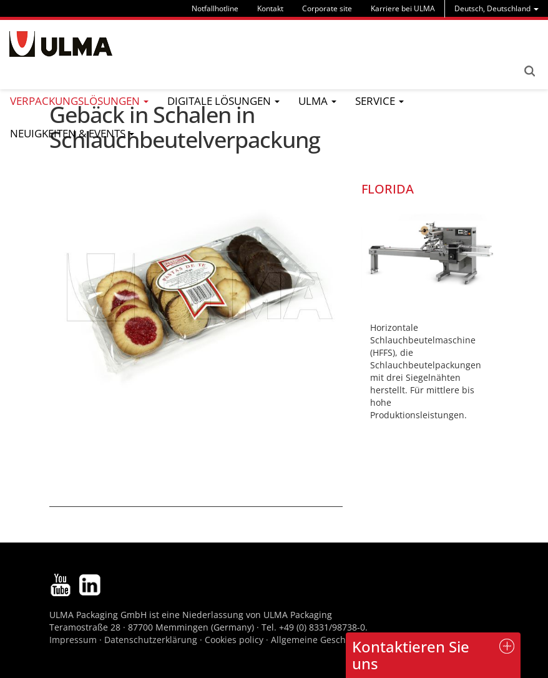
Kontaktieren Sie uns (410, 654)
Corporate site (327, 8)
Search (529, 71)
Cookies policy (234, 640)
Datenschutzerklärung (152, 640)
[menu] (496, 8)
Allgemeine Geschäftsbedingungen (344, 640)
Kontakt (270, 8)
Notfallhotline (215, 8)
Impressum (73, 640)
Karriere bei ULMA (403, 8)
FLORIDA (387, 188)
